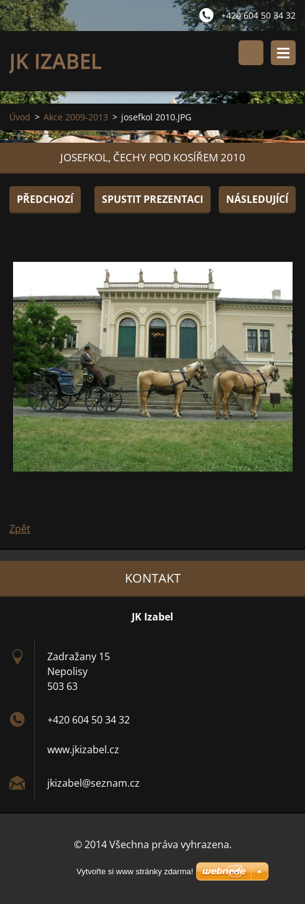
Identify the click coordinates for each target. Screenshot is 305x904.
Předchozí (45, 199)
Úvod (19, 117)
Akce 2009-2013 (75, 117)
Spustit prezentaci (152, 199)
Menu (283, 52)
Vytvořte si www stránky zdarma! (134, 871)
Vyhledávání (251, 52)
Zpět (19, 528)
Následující (257, 199)
